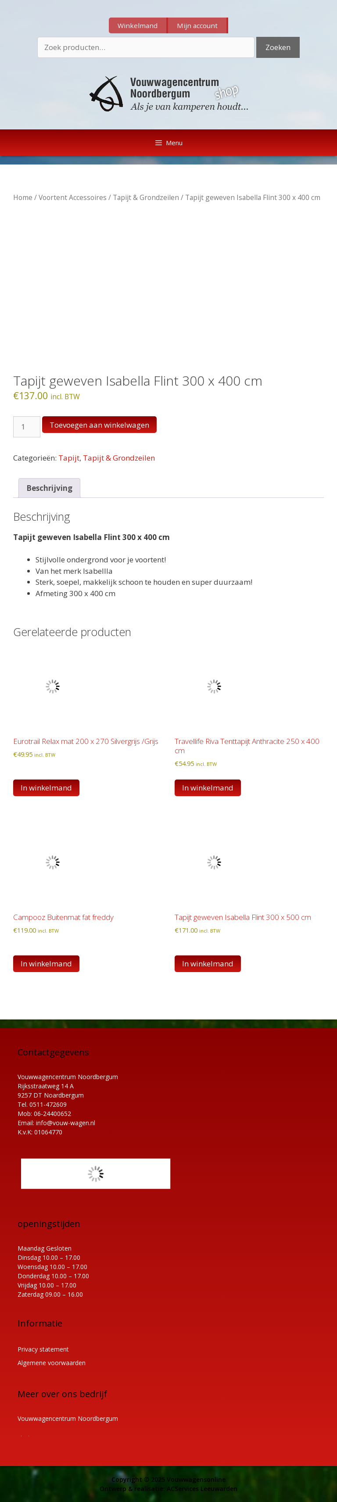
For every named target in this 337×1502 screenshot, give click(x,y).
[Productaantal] (26, 426)
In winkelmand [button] (46, 788)
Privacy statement (43, 1349)
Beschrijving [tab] (49, 488)
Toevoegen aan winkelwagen (99, 425)
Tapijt (68, 458)
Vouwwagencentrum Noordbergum (68, 1418)
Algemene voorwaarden (52, 1363)
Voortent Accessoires (73, 197)
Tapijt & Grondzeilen (146, 197)
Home (22, 197)
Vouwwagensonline (196, 1479)
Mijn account (197, 25)
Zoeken (277, 47)
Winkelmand (138, 25)
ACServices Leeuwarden (202, 1488)
